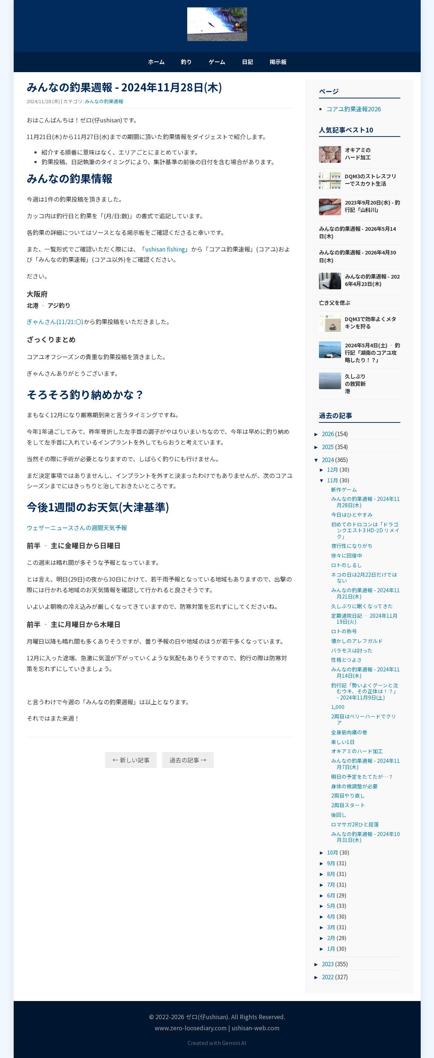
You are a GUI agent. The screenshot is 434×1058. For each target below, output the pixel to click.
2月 (331, 939)
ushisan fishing (165, 250)
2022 (328, 978)
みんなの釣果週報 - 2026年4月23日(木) (372, 281)
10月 (332, 854)
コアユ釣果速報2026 (353, 110)
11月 (332, 482)
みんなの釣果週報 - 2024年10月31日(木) (365, 838)
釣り (180, 62)
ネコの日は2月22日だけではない (364, 579)
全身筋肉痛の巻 (349, 733)
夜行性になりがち (352, 547)
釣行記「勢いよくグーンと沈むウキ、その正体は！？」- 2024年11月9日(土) (364, 692)
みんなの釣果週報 (104, 103)
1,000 (337, 708)
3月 (331, 929)
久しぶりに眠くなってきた (362, 607)
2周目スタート (348, 807)
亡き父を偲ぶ (334, 304)
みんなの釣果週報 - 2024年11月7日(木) (365, 765)
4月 (331, 918)
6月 (331, 896)
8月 (331, 875)
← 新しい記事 (130, 761)
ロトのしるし (346, 566)
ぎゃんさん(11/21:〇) (55, 323)
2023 (328, 965)
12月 (332, 471)
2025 (328, 448)
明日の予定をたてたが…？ (362, 778)
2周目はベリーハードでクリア (363, 721)
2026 (328, 435)
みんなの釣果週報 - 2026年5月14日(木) (357, 234)
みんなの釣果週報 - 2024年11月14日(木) (365, 674)
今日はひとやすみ (352, 516)
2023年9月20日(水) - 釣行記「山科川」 (372, 207)
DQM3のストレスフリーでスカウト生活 (370, 181)
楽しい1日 (343, 743)
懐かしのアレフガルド (357, 642)
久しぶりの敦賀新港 (355, 385)
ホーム (143, 62)
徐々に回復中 (346, 557)
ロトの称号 (344, 633)
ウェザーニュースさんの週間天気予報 (77, 529)
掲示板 (291, 62)
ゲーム (217, 62)
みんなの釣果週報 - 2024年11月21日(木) (365, 595)
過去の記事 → (187, 761)
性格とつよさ (346, 661)
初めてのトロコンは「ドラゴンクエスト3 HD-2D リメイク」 (365, 532)
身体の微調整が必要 (354, 787)
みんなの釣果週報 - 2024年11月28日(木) (365, 503)
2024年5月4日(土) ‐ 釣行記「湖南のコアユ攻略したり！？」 (372, 354)
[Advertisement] (160, 832)
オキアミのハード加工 (358, 155)
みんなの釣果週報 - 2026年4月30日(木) (357, 257)
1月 (331, 950)
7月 (331, 886)
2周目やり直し (348, 797)
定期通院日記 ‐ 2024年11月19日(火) (364, 620)
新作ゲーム (344, 491)
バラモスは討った (352, 652)
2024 (328, 461)
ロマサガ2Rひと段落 (355, 826)
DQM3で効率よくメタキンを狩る (370, 323)
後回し (339, 816)
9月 (331, 865)
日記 (254, 62)
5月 (331, 907)
